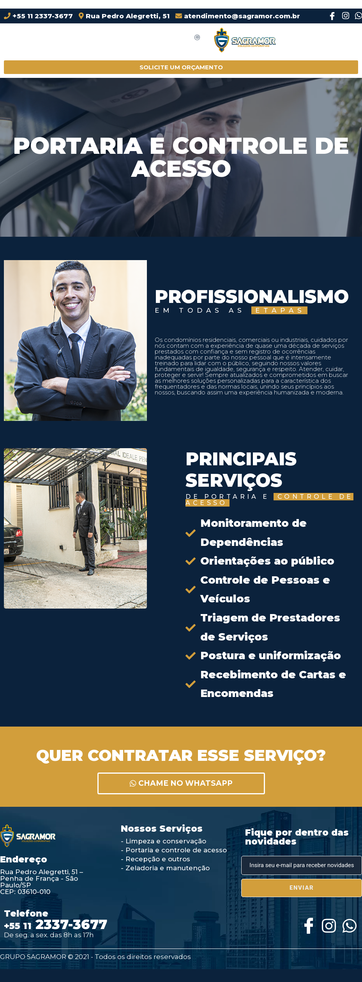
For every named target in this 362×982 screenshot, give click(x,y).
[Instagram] (343, 16)
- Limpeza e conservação (163, 841)
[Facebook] (330, 16)
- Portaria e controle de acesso (174, 850)
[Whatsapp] (348, 923)
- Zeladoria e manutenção (165, 868)
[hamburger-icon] (197, 38)
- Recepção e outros (155, 859)
